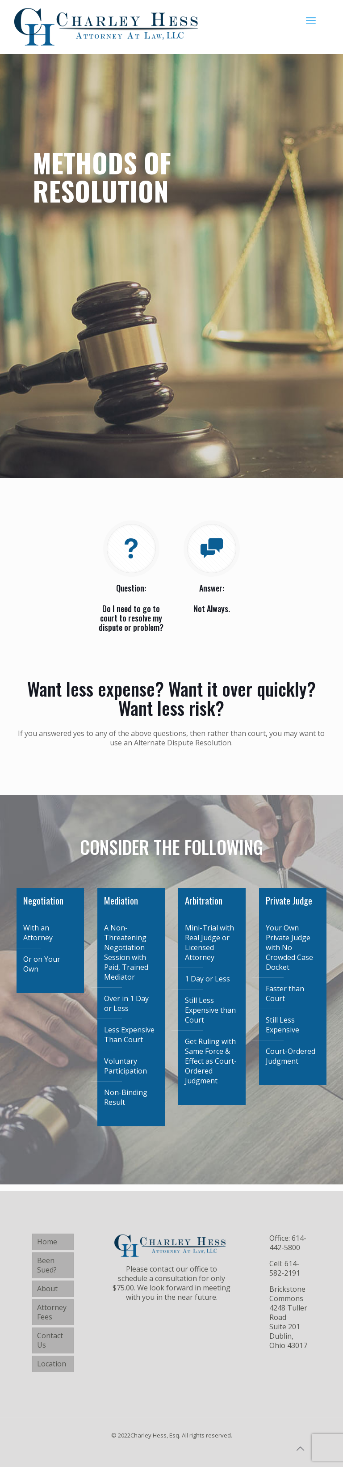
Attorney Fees (52, 1312)
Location (51, 1364)
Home (47, 1242)
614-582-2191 (284, 1268)
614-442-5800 (287, 1242)
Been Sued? (47, 1265)
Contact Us (50, 1340)
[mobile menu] (310, 20)
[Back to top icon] (300, 1448)
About (47, 1289)
